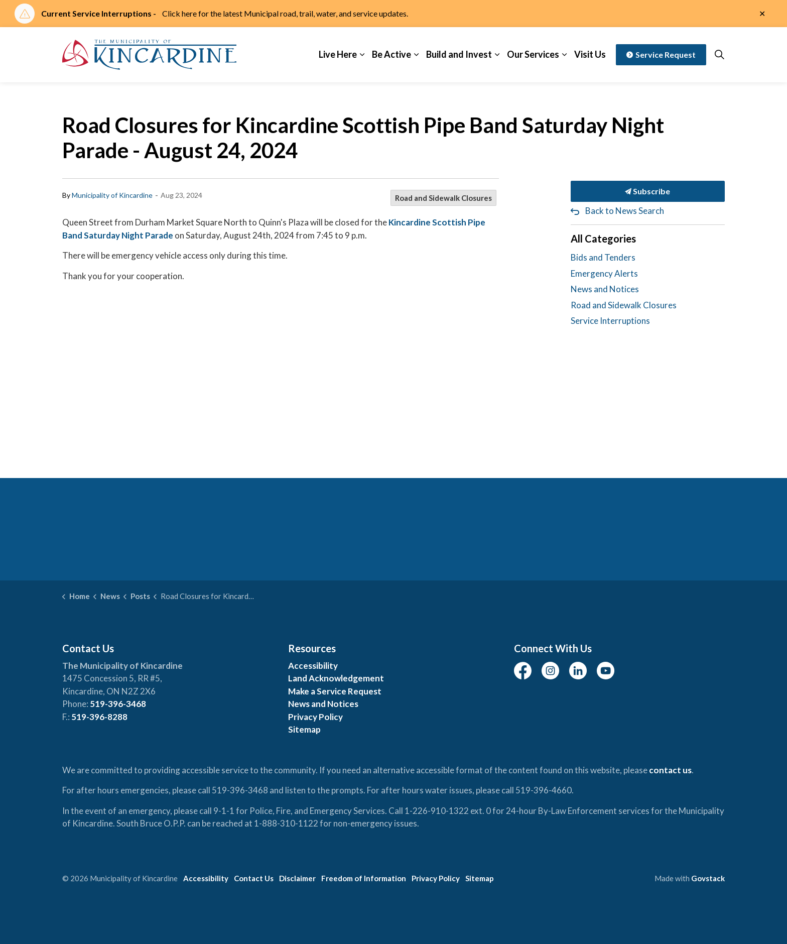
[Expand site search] (719, 54)
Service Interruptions (610, 320)
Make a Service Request (334, 691)
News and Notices (605, 289)
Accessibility (313, 665)
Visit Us (590, 54)
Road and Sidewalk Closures (443, 197)
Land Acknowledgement (336, 678)
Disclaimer (297, 878)
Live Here (338, 54)
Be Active (391, 54)
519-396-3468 (118, 703)
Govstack (708, 878)
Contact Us (254, 878)
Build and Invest (459, 54)
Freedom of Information (363, 878)
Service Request (661, 55)
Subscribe (648, 191)
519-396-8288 (99, 717)
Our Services (533, 54)
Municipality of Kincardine (112, 195)
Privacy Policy (315, 717)
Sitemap (304, 729)
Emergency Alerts (604, 273)
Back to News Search (624, 210)
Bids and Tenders (603, 257)
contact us (670, 770)
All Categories (603, 238)
